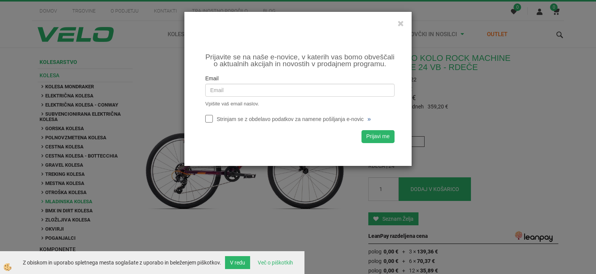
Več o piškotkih (275, 263)
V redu (237, 263)
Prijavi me (378, 136)
